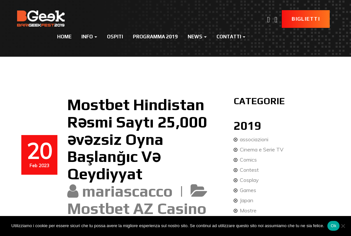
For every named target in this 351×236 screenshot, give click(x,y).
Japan (246, 200)
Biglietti (306, 19)
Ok (333, 225)
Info (89, 36)
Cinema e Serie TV (261, 149)
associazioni (254, 139)
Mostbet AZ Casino (136, 208)
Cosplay (249, 180)
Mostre (248, 210)
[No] (343, 226)
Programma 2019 (155, 36)
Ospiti (115, 36)
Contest (249, 170)
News (197, 36)
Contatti (231, 36)
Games (248, 190)
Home (64, 36)
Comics (248, 159)
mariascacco (127, 191)
